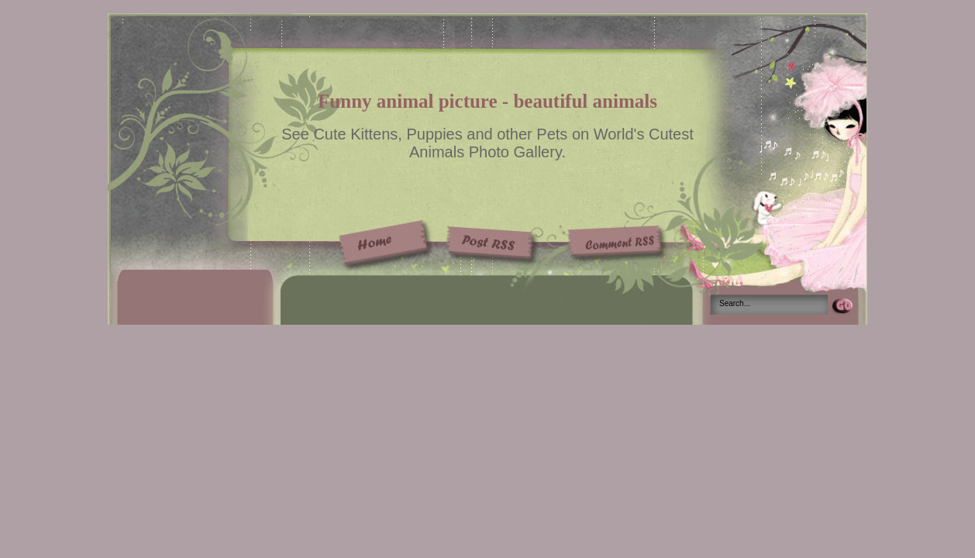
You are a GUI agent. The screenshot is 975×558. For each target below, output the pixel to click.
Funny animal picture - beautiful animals (487, 101)
